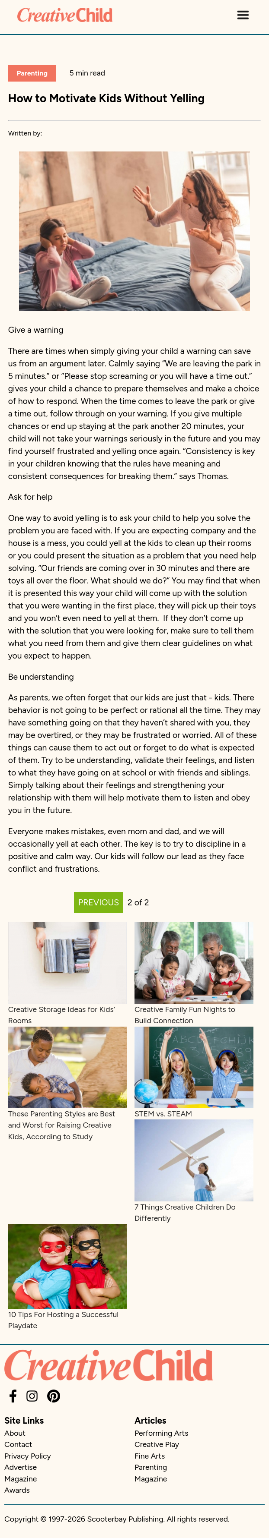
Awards (17, 1489)
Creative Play (156, 1444)
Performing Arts (161, 1432)
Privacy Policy (27, 1455)
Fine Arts (149, 1455)
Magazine (20, 1478)
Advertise (20, 1467)
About (15, 1432)
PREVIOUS (98, 903)
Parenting (32, 73)
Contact (18, 1444)
